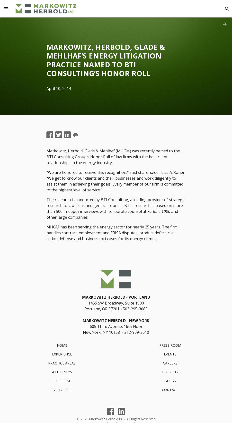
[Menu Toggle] (6, 9)
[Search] (227, 8)
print (76, 135)
